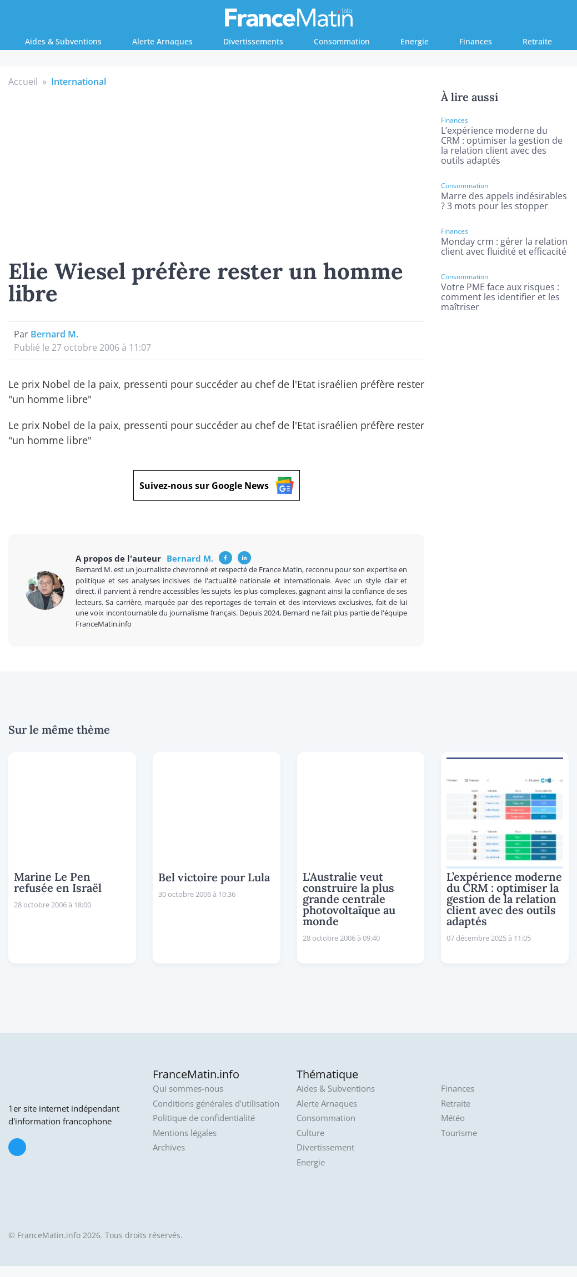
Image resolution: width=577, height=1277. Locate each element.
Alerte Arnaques (162, 41)
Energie (414, 41)
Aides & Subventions (63, 41)
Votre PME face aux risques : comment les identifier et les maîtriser (500, 297)
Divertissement (325, 1147)
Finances (475, 41)
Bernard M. (54, 334)
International (78, 81)
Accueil (23, 81)
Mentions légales (185, 1133)
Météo (453, 1118)
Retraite (537, 41)
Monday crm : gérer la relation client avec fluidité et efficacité (504, 246)
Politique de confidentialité (204, 1118)
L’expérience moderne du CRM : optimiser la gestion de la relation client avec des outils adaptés (502, 145)
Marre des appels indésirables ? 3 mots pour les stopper (504, 201)
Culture (310, 1133)
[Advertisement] (217, 171)
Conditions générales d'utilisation (216, 1103)
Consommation (342, 41)
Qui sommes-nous (188, 1088)
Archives (169, 1147)
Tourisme (459, 1133)
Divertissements (253, 41)
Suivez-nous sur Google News (216, 485)
